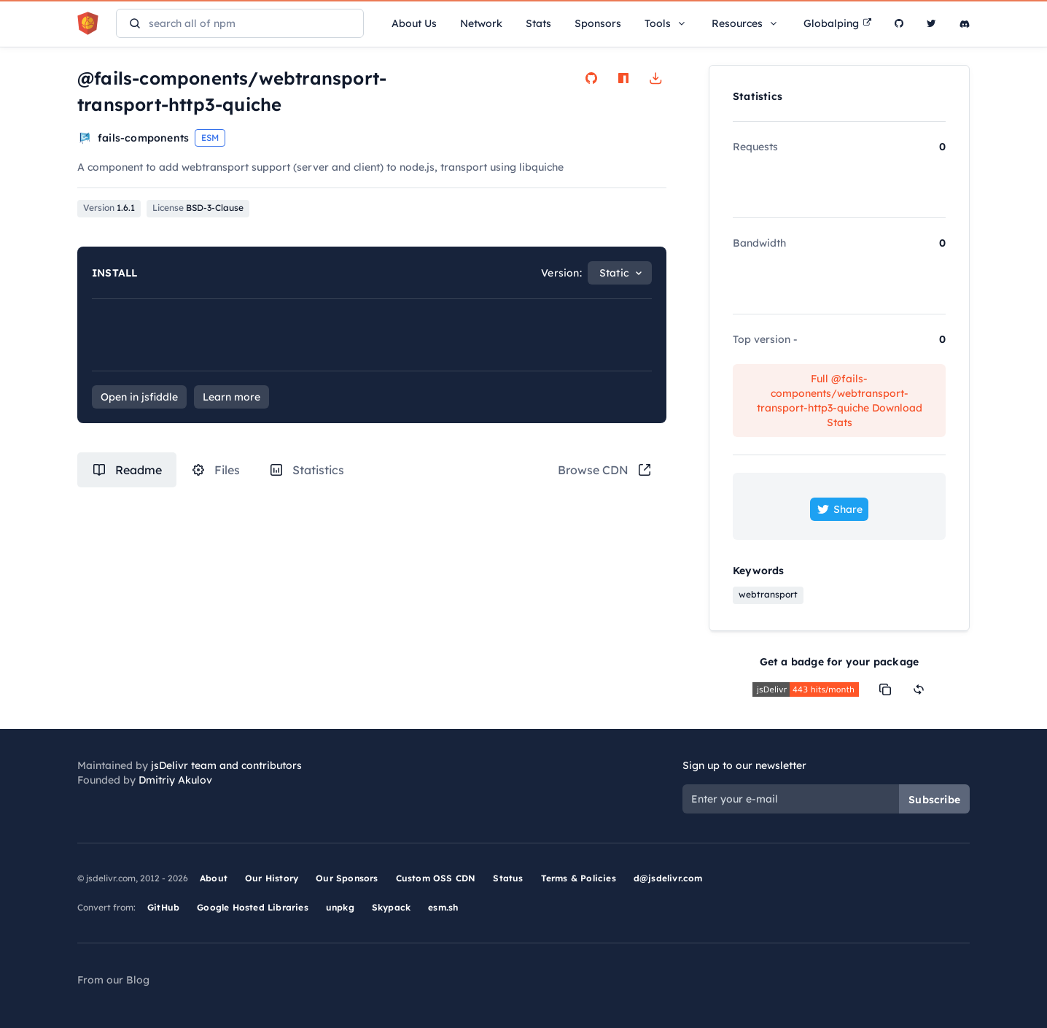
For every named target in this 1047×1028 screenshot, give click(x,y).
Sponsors (598, 23)
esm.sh (443, 907)
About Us (414, 23)
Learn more (231, 396)
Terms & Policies (578, 878)
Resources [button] (746, 23)
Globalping (837, 23)
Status (508, 878)
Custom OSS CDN (436, 878)
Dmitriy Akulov (175, 780)
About (213, 878)
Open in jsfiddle (139, 396)
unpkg (340, 907)
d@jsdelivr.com (668, 878)
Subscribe (934, 799)
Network (481, 23)
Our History (271, 878)
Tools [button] (666, 23)
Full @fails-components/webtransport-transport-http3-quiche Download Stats (839, 400)
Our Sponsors (347, 878)
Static (613, 272)
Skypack (391, 907)
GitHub (163, 907)
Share (839, 509)
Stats (538, 23)
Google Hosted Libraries (252, 907)
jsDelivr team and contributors (226, 765)
